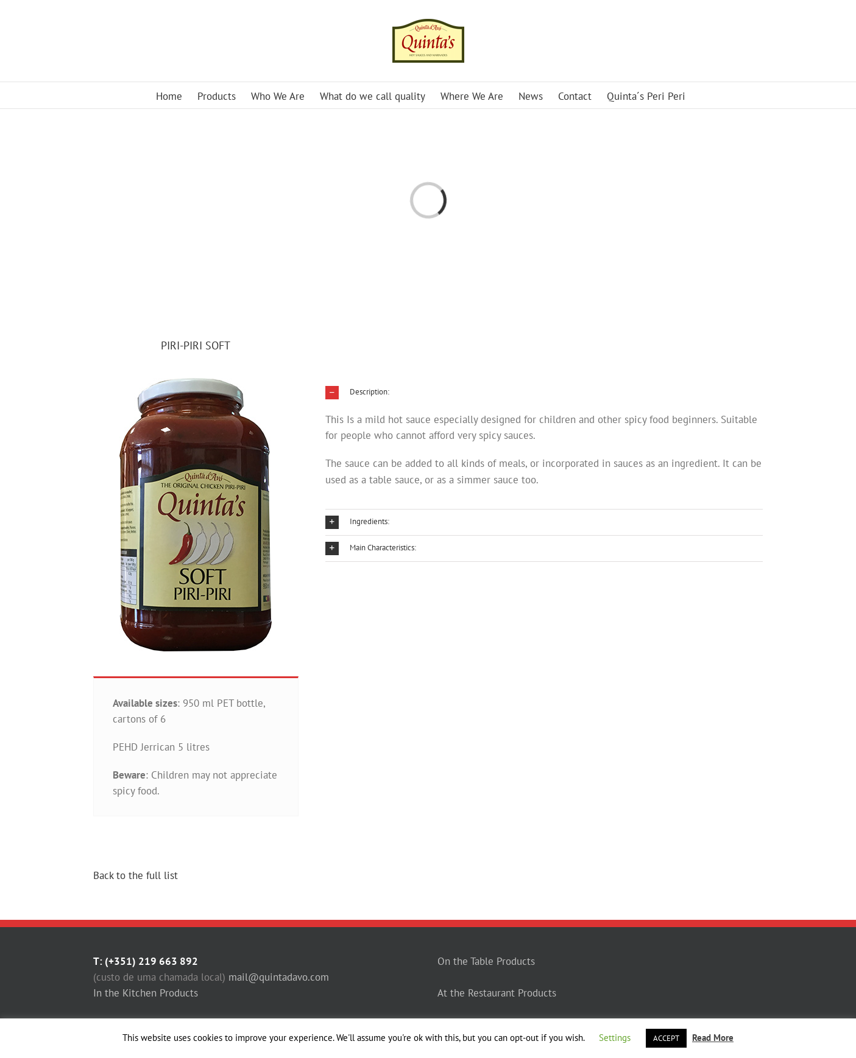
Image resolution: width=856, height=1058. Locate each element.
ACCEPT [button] (666, 1038)
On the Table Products (486, 961)
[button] (544, 392)
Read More (713, 1037)
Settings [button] (615, 1037)
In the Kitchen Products (145, 993)
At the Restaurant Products (496, 993)
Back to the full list (135, 875)
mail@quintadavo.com (278, 977)
